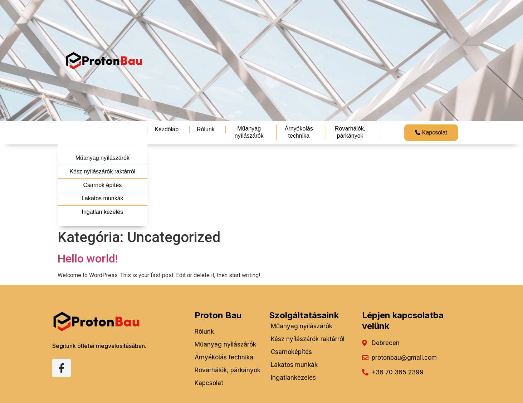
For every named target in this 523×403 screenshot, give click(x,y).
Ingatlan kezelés (102, 212)
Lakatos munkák (102, 198)
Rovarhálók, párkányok (350, 132)
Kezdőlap (167, 129)
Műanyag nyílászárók (249, 132)
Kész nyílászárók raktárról (102, 171)
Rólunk (206, 129)
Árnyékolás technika (299, 132)
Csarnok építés (102, 185)
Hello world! (88, 258)
